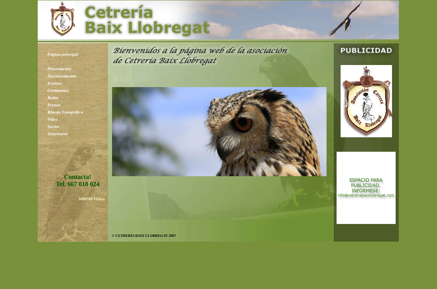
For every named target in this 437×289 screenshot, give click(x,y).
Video (52, 119)
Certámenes (58, 90)
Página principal (62, 54)
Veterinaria (57, 133)
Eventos (54, 83)
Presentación (59, 68)
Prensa (53, 104)
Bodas (53, 97)
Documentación (61, 75)
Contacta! (77, 176)
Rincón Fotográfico (65, 112)
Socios (53, 126)
